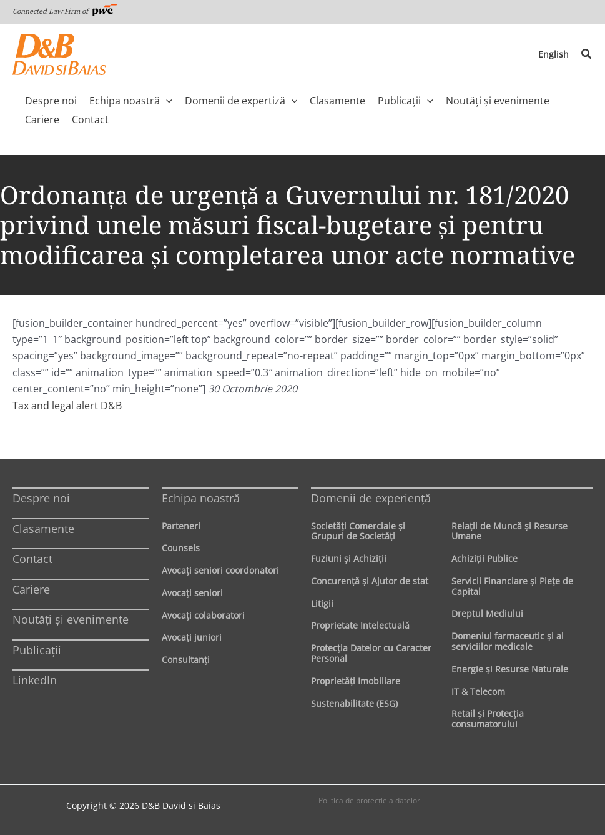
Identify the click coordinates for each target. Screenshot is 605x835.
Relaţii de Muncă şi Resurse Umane (509, 531)
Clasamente (43, 528)
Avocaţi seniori (192, 593)
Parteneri (181, 526)
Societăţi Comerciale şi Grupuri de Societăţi (358, 531)
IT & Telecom (478, 692)
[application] (166, 100)
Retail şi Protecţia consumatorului (487, 719)
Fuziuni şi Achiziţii (348, 558)
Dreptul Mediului (487, 613)
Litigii (322, 603)
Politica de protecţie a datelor (369, 800)
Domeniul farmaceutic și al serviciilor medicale (507, 641)
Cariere (31, 589)
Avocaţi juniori (192, 637)
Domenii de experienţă (371, 498)
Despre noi (41, 498)
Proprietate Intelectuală (360, 625)
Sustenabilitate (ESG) (354, 703)
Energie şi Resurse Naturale (509, 669)
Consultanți (186, 660)
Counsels (181, 548)
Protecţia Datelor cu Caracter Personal (371, 653)
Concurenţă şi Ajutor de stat (369, 581)
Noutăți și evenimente (70, 619)
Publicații (36, 650)
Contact (32, 558)
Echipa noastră (201, 498)
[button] (587, 54)
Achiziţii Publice (484, 558)
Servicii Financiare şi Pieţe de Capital (512, 586)
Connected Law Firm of (64, 11)
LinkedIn (34, 680)
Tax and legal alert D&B (67, 405)
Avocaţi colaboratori (203, 615)
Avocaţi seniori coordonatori (220, 570)
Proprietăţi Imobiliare (355, 681)
